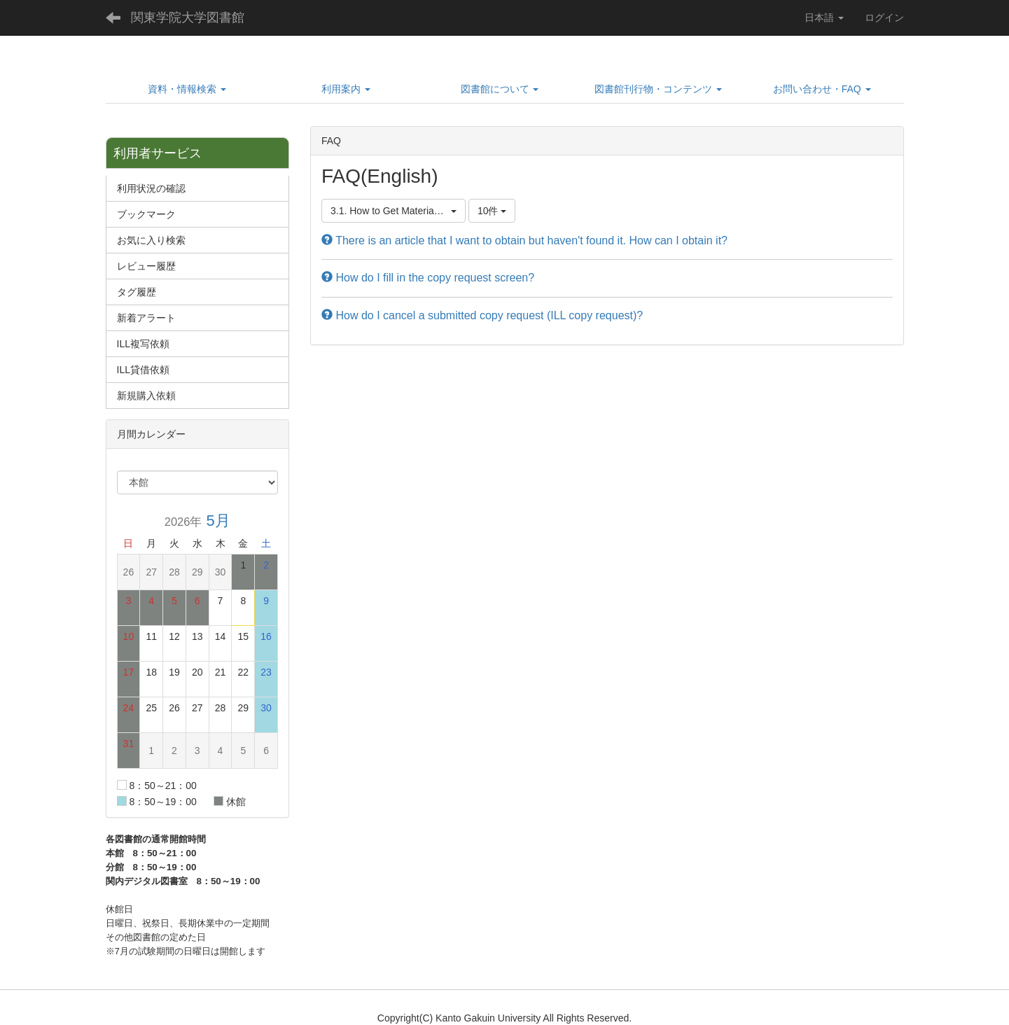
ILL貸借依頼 (143, 369)
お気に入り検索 (151, 240)
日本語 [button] (824, 17)
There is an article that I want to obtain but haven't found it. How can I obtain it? (524, 240)
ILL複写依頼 (143, 343)
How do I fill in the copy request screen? (427, 278)
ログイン (884, 17)
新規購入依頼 (146, 395)
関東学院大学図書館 (187, 18)
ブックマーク (146, 214)
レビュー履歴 (146, 266)
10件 (492, 210)
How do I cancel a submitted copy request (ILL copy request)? (482, 315)
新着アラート (146, 317)
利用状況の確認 (151, 188)
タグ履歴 (136, 292)
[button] (188, 89)
